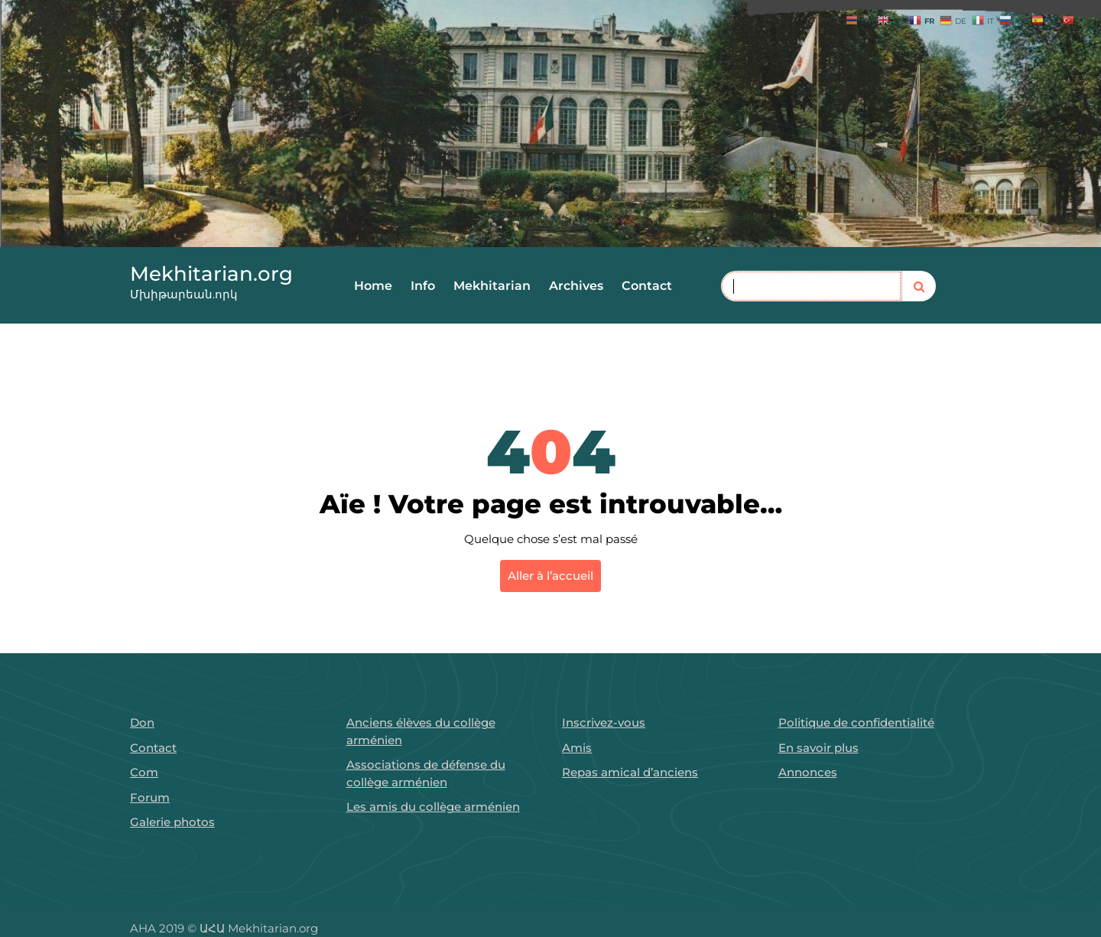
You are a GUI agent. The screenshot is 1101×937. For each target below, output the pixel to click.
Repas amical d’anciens (630, 772)
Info (423, 285)
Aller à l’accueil (550, 575)
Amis (577, 747)
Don (142, 722)
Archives (576, 285)
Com (144, 772)
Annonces (807, 772)
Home (373, 285)
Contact (647, 285)
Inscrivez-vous (603, 722)
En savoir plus (818, 747)
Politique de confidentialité (856, 722)
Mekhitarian (492, 285)
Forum (150, 797)
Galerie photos (172, 822)
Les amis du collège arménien (433, 806)
